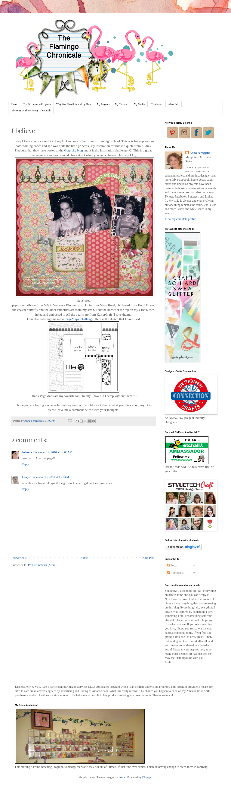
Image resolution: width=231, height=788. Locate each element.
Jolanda (27, 452)
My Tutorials (121, 104)
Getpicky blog (73, 150)
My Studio (139, 104)
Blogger (147, 777)
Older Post (148, 557)
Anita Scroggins (200, 152)
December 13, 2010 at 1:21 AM (50, 477)
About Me (173, 104)
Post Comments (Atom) (42, 565)
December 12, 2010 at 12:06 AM (52, 452)
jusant (122, 777)
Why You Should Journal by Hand (74, 104)
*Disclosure (156, 104)
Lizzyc (26, 477)
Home (14, 104)
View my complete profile (180, 219)
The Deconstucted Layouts (37, 104)
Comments (175, 572)
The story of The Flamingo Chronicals (31, 110)
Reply (25, 464)
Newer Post (20, 557)
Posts (172, 565)
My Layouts (103, 104)
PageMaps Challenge (79, 319)
